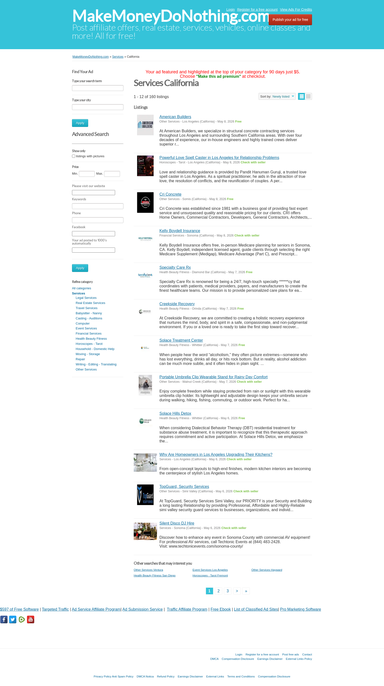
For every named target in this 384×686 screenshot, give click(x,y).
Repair (80, 359)
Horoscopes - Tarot (89, 344)
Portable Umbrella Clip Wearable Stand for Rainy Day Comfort (213, 377)
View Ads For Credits (296, 9)
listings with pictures (90, 156)
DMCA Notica (145, 676)
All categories (81, 288)
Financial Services (89, 333)
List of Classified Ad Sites (256, 609)
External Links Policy (299, 658)
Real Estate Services (90, 303)
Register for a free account (257, 9)
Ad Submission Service (142, 609)
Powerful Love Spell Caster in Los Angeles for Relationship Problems (219, 158)
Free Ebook (221, 609)
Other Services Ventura (148, 569)
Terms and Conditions (241, 676)
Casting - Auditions (89, 318)
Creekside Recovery (177, 304)
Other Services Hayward (266, 569)
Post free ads (290, 654)
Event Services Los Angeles (210, 569)
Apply (80, 123)
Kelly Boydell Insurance (179, 231)
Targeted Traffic (55, 609)
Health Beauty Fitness (91, 338)
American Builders (175, 117)
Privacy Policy (102, 676)
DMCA (214, 658)
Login (230, 9)
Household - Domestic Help (95, 349)
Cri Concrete (170, 194)
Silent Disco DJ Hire (176, 523)
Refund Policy (166, 676)
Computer (83, 323)
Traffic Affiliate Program (187, 609)
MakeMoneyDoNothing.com (171, 16)
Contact (307, 654)
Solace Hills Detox (175, 413)
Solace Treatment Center (181, 340)
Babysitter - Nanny (89, 313)
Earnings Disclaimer (270, 658)
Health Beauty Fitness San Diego (155, 575)
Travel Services (86, 308)
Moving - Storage (88, 354)
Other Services (86, 369)
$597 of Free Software (19, 609)
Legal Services (86, 298)
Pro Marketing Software (300, 609)
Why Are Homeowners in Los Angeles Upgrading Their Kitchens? (215, 454)
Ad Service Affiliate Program (96, 609)
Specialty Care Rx (175, 267)
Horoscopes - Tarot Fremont (210, 575)
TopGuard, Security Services (184, 486)
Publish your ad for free (290, 20)
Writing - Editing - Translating (96, 364)
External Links (215, 676)
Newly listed (281, 96)
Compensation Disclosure (238, 658)
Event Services (86, 328)
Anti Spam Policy (122, 676)
